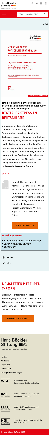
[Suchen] (45, 14)
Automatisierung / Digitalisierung (22, 240)
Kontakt (4, 357)
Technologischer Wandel (17, 243)
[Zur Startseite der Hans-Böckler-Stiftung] (8, 7)
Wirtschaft (9, 246)
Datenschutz (6, 369)
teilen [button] (6, 263)
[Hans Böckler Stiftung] (14, 349)
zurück (45, 24)
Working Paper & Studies (38, 96)
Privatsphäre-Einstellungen (11, 373)
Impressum (5, 365)
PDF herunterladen (24, 225)
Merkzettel (5, 361)
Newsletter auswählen (17, 318)
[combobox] (29, 14)
